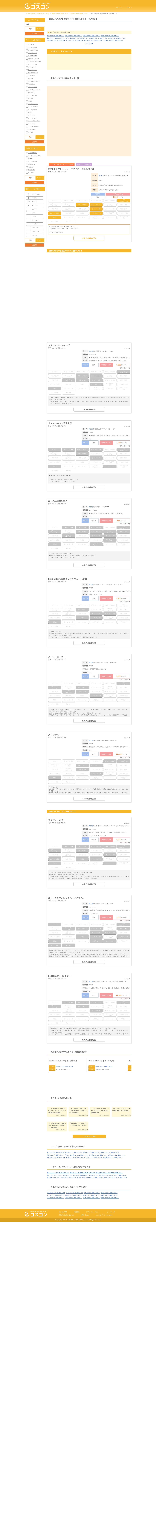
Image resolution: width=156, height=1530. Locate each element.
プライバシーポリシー (93, 1520)
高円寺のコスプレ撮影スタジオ (56, 51)
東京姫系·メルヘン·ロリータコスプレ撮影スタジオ (61, 1478)
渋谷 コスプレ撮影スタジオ (57, 1049)
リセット (40, 29)
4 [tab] (91, 165)
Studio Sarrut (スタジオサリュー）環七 (67, 796)
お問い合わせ (85, 1523)
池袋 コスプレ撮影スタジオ (57, 1130)
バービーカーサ (55, 877)
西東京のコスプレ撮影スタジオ (93, 51)
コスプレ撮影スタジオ (64, 1361)
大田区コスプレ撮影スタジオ (91, 1502)
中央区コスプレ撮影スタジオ (74, 1497)
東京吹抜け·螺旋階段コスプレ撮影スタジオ (85, 1476)
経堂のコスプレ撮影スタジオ (116, 49)
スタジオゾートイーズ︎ (59, 553)
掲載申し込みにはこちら (66, 1523)
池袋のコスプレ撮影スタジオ (91, 46)
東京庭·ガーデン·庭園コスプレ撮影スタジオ (89, 1478)
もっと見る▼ (89, 54)
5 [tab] (93, 165)
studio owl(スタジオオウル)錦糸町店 (63, 1330)
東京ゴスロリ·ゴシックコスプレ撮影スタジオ (109, 1473)
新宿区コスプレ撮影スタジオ (109, 1497)
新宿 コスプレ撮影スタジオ (57, 182)
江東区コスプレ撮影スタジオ (109, 1500)
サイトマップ (111, 1520)
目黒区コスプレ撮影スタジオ (73, 1502)
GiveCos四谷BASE (57, 715)
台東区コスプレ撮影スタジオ (73, 1500)
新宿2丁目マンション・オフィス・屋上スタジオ (71, 180)
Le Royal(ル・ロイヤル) (60, 1208)
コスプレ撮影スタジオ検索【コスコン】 (38, 14)
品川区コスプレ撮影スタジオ (55, 1502)
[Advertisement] (89, 1300)
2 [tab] (87, 165)
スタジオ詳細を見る (89, 252)
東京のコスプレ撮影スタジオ (60, 14)
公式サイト (127, 575)
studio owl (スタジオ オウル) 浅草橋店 (68, 273)
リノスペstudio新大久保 (60, 634)
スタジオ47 (53, 958)
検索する (35, 33)
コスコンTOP (63, 1520)
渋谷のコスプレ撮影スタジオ (73, 46)
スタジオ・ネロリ (57, 1046)
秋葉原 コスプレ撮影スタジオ (59, 109)
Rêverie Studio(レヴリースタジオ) (101, 1330)
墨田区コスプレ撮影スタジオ (91, 1500)
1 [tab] (85, 165)
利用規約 (76, 1520)
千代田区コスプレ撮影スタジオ (56, 1497)
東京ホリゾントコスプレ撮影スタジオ (58, 1473)
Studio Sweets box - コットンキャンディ (69, 364)
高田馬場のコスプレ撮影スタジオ (113, 51)
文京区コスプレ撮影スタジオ (55, 1500)
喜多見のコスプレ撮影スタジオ (98, 49)
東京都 (100, 112)
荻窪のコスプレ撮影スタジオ (74, 51)
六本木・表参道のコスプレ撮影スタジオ (76, 49)
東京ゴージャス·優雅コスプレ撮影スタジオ (82, 1473)
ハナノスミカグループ (60, 463)
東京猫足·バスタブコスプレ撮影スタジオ (115, 1478)
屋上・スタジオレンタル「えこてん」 (66, 1127)
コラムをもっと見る (89, 1433)
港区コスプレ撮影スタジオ (92, 1497)
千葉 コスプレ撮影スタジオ (58, 465)
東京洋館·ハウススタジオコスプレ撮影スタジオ (113, 1476)
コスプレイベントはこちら (104, 1523)
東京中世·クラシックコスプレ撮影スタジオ (59, 1476)
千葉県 (100, 469)
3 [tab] (89, 165)
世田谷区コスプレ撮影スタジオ (110, 1502)
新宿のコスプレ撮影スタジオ (78, 14)
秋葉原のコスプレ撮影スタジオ (110, 46)
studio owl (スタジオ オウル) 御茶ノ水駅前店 (71, 107)
